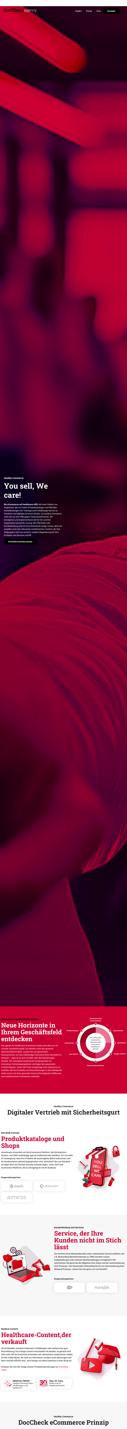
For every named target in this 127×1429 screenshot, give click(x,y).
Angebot (78, 11)
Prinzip (89, 11)
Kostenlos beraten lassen (20, 541)
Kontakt (111, 11)
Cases (98, 11)
